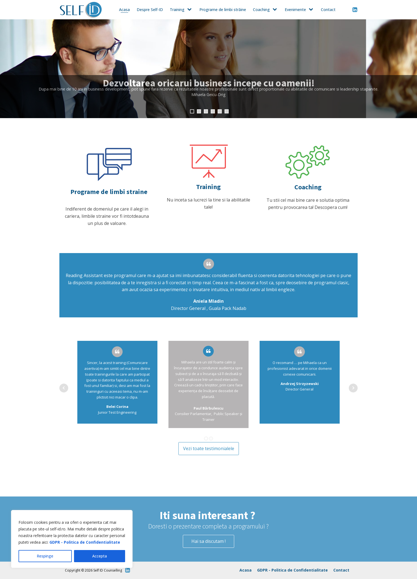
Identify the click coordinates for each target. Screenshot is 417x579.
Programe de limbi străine (222, 9)
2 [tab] (199, 111)
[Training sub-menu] (190, 9)
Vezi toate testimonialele (208, 448)
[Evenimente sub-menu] (312, 9)
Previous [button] (7, 69)
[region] (72, 539)
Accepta (99, 556)
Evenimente (295, 9)
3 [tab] (206, 111)
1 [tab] (192, 111)
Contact (328, 9)
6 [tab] (227, 111)
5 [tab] (220, 111)
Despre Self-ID (150, 9)
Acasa (124, 9)
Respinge (45, 556)
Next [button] (410, 69)
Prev (63, 388)
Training (177, 9)
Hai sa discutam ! (208, 541)
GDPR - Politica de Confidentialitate (84, 542)
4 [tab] (213, 111)
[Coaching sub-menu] (276, 9)
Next (353, 388)
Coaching (261, 9)
